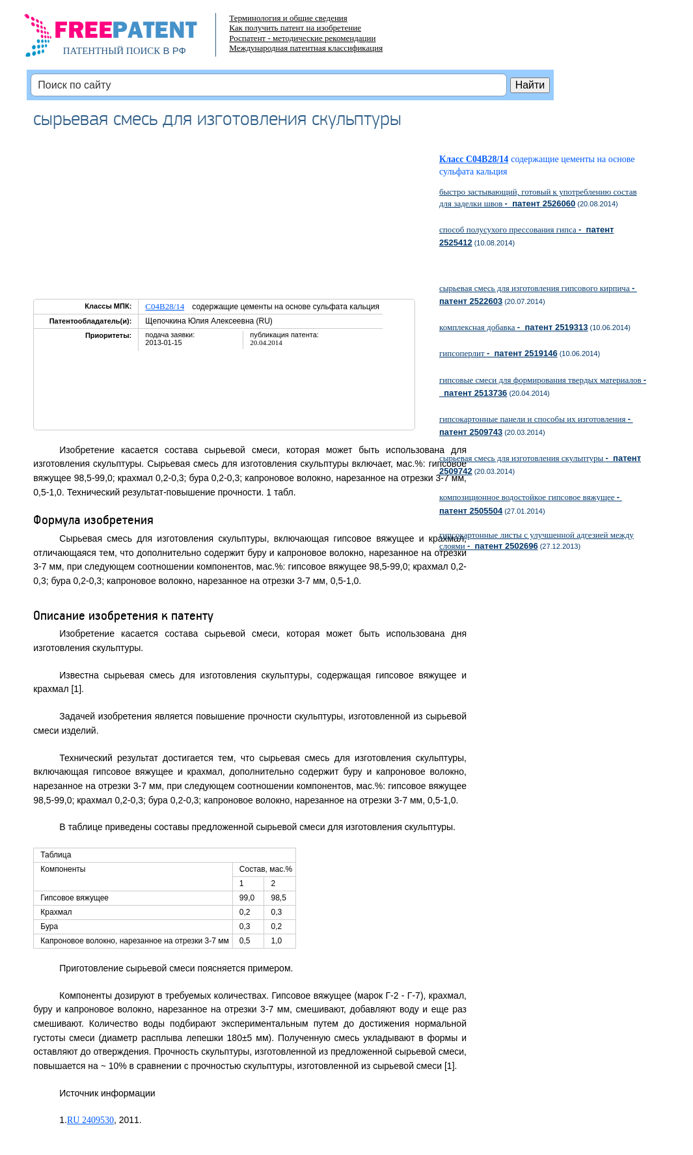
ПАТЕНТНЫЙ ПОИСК (112, 51)
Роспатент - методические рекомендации (302, 38)
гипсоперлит (498, 353)
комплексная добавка (513, 327)
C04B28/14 (164, 306)
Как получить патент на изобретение (295, 28)
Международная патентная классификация (306, 48)
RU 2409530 (90, 1120)
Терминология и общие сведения (288, 18)
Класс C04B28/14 (473, 159)
